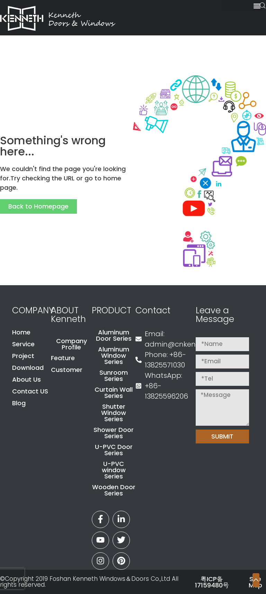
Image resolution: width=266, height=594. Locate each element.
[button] (242, 5)
